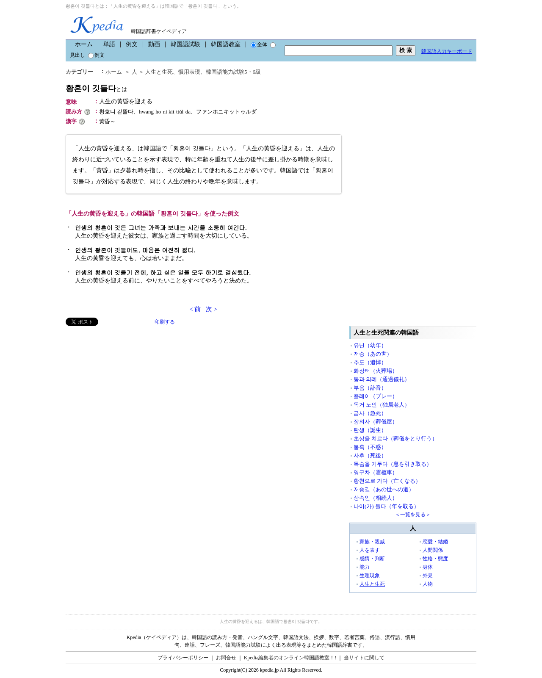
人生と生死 (159, 72)
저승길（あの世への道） (384, 489)
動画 (154, 44)
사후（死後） (370, 455)
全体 (259, 44)
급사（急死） (370, 413)
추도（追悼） (370, 362)
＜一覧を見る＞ (413, 514)
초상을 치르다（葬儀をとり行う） (395, 438)
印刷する (165, 322)
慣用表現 (189, 72)
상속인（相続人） (376, 498)
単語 (109, 44)
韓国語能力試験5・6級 (233, 72)
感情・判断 (372, 559)
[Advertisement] (129, 385)
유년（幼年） (370, 345)
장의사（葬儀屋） (376, 421)
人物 (428, 584)
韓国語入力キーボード (446, 51)
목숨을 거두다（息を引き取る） (393, 464)
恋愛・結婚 (435, 542)
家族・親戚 (372, 542)
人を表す (369, 550)
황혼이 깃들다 (96, 88)
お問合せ (226, 658)
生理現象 (369, 575)
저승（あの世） (373, 354)
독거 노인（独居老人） (382, 404)
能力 (364, 567)
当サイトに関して (364, 658)
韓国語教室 (226, 44)
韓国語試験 (185, 44)
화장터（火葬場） (376, 371)
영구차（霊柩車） (376, 472)
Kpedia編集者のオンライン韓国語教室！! (290, 658)
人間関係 (433, 550)
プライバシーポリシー (183, 658)
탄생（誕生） (370, 430)
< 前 (195, 309)
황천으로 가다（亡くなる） (387, 481)
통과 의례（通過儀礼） (382, 379)
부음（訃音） (370, 388)
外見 (428, 575)
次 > (211, 309)
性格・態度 (435, 559)
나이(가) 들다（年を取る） (386, 506)
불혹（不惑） (370, 447)
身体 (428, 567)
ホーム (84, 44)
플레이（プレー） (376, 396)
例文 (132, 44)
